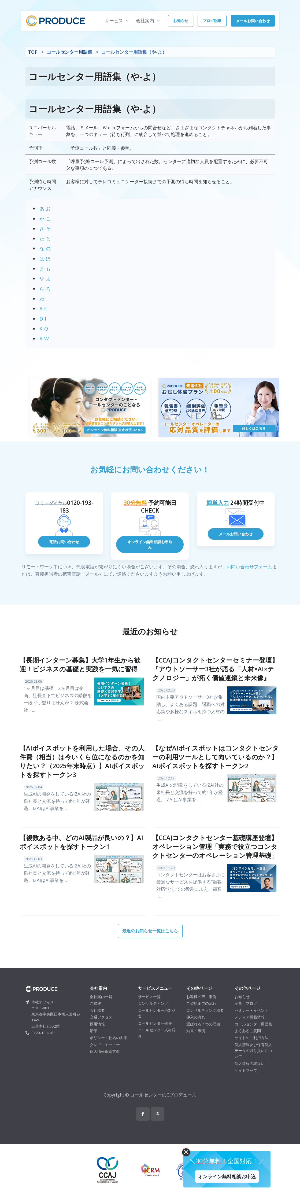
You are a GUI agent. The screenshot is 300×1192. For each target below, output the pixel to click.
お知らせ (180, 20)
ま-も (45, 268)
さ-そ (45, 228)
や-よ (45, 278)
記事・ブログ (246, 1011)
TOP (33, 52)
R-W (44, 338)
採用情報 (97, 1032)
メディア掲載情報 (250, 1025)
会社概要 (97, 1018)
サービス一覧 (149, 1004)
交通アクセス (101, 1025)
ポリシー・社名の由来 (108, 1045)
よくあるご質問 (248, 1039)
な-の (45, 248)
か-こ (45, 218)
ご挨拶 (95, 1011)
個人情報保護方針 (105, 1059)
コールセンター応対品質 (157, 1021)
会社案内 (145, 20)
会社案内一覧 (101, 1004)
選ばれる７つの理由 (203, 1032)
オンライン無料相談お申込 (222, 1173)
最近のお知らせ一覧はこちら (150, 939)
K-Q (43, 328)
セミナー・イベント (251, 1018)
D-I (42, 318)
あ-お (45, 208)
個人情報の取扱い (250, 1071)
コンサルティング (153, 1011)
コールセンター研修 (155, 1031)
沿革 (93, 1039)
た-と (45, 238)
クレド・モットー (105, 1052)
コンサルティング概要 (205, 1018)
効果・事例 (195, 1039)
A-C (43, 308)
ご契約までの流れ (201, 1011)
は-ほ (45, 258)
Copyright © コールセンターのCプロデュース (150, 1103)
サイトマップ (246, 1078)
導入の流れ (195, 1025)
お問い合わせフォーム (249, 575)
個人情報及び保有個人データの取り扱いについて (253, 1059)
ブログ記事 (212, 20)
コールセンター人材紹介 (157, 1041)
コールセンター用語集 (69, 52)
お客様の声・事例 (201, 1004)
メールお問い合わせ (253, 20)
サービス (114, 20)
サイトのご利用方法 (251, 1045)
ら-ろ (45, 288)
